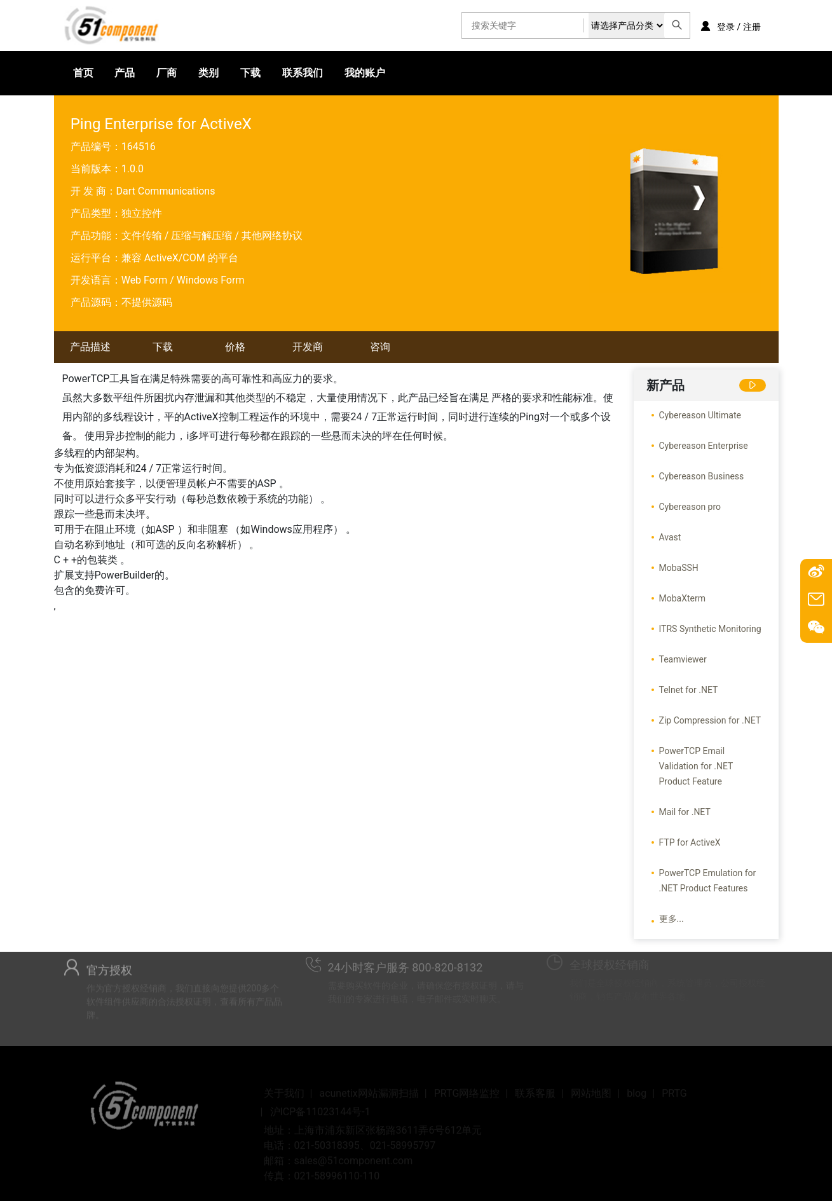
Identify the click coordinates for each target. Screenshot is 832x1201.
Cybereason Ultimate (700, 415)
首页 (83, 73)
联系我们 (302, 73)
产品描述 (90, 347)
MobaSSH (679, 568)
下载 (250, 73)
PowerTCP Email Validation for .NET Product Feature (696, 766)
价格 (235, 347)
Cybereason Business (701, 476)
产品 (124, 73)
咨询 (380, 347)
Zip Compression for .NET (710, 720)
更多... (671, 919)
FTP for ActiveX (690, 842)
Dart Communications (165, 191)
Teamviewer (683, 659)
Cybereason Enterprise (703, 446)
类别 (208, 73)
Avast (670, 537)
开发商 (307, 347)
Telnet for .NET (688, 690)
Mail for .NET (685, 812)
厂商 (166, 73)
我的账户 (364, 73)
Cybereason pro (690, 507)
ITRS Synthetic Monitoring (710, 629)
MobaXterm (682, 598)
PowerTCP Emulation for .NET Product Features (707, 880)
